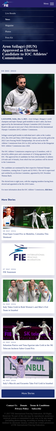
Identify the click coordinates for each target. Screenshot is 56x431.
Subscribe (36, 408)
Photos (8, 31)
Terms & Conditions (39, 405)
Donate (23, 405)
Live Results (10, 13)
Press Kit (9, 38)
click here (48, 190)
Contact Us (12, 405)
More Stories (28, 393)
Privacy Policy (22, 408)
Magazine (9, 25)
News (7, 19)
